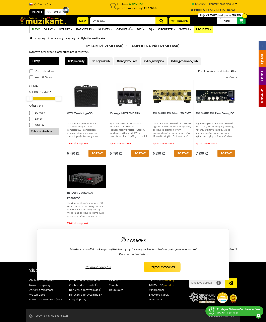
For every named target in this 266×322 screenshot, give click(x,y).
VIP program (156, 290)
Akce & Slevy (43, 77)
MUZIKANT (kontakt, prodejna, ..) (213, 4)
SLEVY (82, 21)
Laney (39, 118)
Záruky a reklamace (41, 290)
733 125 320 (156, 280)
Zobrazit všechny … (43, 131)
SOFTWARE (55, 12)
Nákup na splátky (40, 285)
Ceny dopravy (77, 299)
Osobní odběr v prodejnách (86, 280)
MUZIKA (36, 12)
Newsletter (155, 299)
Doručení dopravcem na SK (85, 294)
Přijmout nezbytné (98, 267)
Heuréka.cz (116, 290)
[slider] (29, 98)
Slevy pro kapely (159, 294)
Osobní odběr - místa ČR (83, 285)
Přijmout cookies (162, 267)
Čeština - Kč (38, 4)
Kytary (42, 38)
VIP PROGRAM (179, 21)
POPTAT (97, 153)
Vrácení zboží (37, 294)
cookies (142, 254)
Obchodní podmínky (41, 280)
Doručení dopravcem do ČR (85, 290)
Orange (39, 124)
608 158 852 (156, 285)
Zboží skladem (44, 71)
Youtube (114, 285)
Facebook (115, 280)
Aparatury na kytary (63, 38)
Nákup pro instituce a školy (45, 299)
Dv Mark (40, 112)
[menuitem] (35, 29)
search (161, 20)
